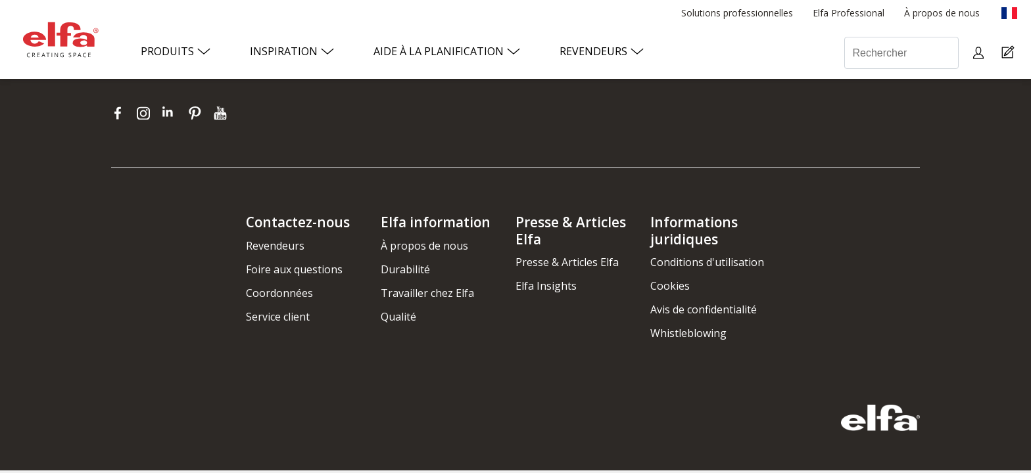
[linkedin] (171, 113)
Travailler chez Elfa (427, 293)
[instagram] (146, 113)
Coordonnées (279, 293)
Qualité (398, 316)
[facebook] (120, 113)
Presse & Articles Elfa (567, 262)
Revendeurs (275, 245)
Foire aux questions (294, 269)
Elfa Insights (546, 286)
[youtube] (222, 113)
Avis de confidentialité (703, 309)
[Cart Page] (1009, 53)
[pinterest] (197, 113)
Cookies (670, 286)
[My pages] (980, 53)
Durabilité (405, 269)
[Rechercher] (901, 53)
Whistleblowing (688, 333)
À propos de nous (424, 245)
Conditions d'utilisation (707, 262)
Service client (278, 316)
